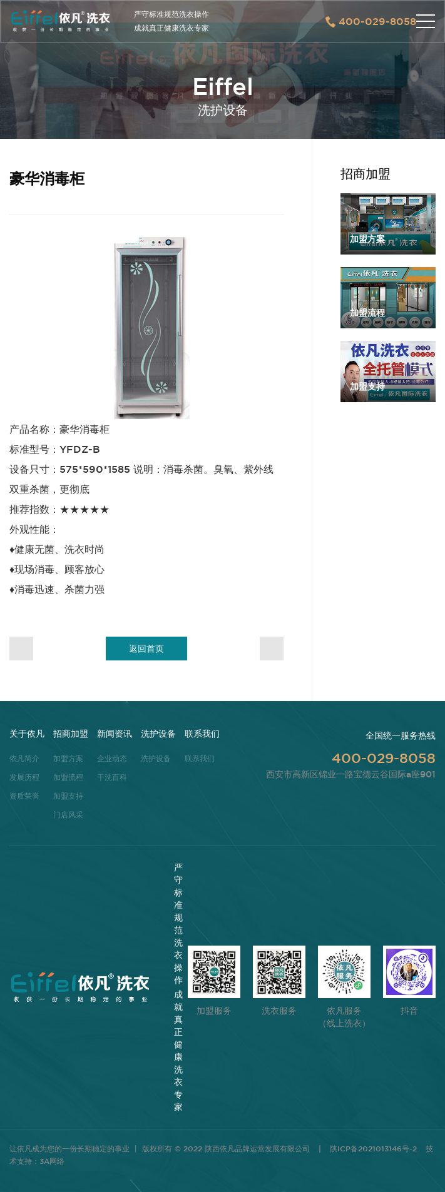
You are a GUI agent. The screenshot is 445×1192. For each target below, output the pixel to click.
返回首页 (146, 649)
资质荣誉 (24, 795)
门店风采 (68, 814)
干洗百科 (112, 776)
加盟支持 (68, 795)
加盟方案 (68, 758)
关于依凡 (26, 734)
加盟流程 (68, 776)
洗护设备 (158, 734)
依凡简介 (24, 758)
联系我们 (202, 734)
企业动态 (112, 758)
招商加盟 (70, 734)
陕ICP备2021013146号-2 (373, 1148)
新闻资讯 (114, 734)
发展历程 (24, 776)
